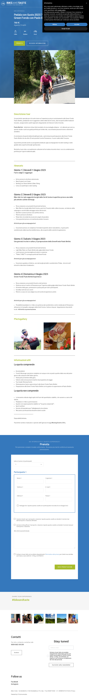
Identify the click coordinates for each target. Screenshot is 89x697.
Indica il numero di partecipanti (23, 461)
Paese (47, 496)
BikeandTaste (16, 4)
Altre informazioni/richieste (21, 531)
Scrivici (16, 653)
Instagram (14, 684)
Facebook (14, 682)
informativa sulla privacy (52, 554)
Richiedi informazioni (39, 43)
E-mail (47, 487)
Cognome (48, 478)
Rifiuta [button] (55, 689)
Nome (19, 478)
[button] (86, 667)
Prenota (20, 43)
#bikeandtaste (20, 600)
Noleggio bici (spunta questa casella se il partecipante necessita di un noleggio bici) (42, 505)
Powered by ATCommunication (19, 694)
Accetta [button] (76, 689)
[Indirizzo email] (61, 648)
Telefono (20, 487)
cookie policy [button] (62, 675)
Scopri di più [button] (66, 693)
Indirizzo (20, 496)
